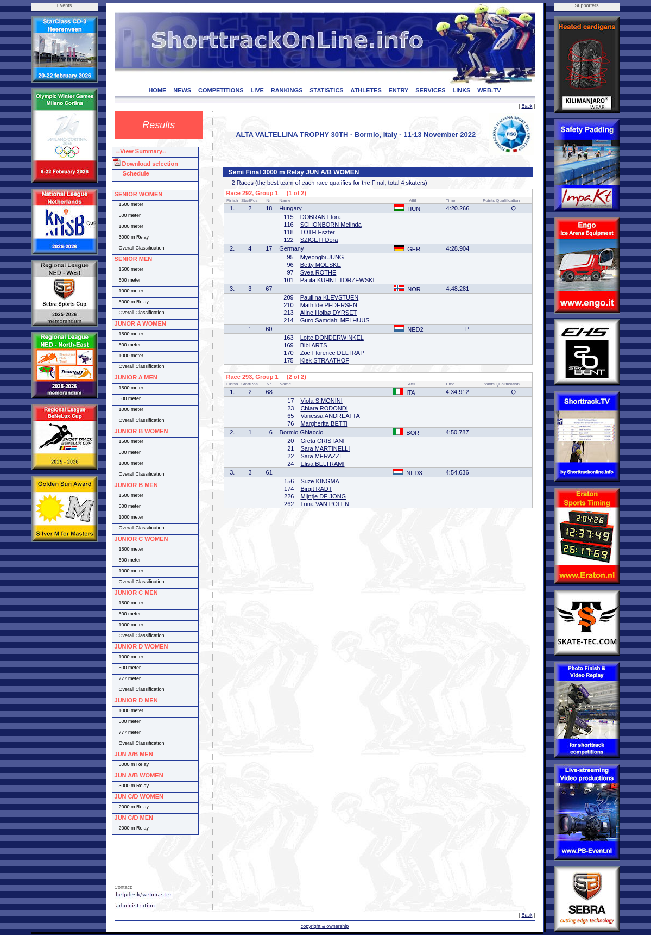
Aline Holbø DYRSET (328, 312)
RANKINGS (287, 90)
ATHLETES (366, 90)
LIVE (256, 90)
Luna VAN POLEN (324, 504)
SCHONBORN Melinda (331, 224)
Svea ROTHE (318, 272)
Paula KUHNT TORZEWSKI (337, 280)
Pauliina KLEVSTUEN (329, 297)
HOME (157, 90)
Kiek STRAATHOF (324, 360)
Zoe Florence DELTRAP (332, 353)
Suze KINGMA (319, 481)
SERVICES (430, 90)
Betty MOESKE (320, 264)
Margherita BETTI (323, 423)
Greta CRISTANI (322, 441)
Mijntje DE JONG (323, 496)
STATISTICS (326, 90)
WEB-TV (489, 90)
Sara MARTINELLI (325, 448)
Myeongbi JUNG (322, 257)
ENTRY (399, 90)
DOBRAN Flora (320, 217)
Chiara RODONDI (323, 408)
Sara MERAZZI (320, 456)
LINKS (461, 90)
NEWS (182, 90)
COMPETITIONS (221, 90)
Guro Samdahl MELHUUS (335, 320)
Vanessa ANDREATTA (329, 416)
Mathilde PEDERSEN (328, 305)
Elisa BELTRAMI (322, 463)
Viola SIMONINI (321, 400)
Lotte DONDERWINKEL (332, 337)
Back (526, 106)
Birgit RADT (316, 488)
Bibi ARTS (313, 345)
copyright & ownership (325, 926)
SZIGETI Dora (319, 239)
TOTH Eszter (317, 232)
